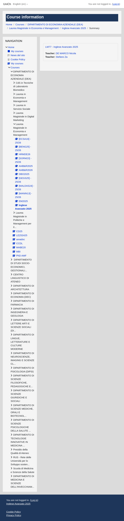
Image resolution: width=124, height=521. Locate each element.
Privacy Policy (13, 515)
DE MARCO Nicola (66, 53)
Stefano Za (61, 57)
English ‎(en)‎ (19, 4)
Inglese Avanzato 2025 (74, 28)
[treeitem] (19, 267)
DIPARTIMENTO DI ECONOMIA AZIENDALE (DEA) (55, 24)
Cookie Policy (13, 512)
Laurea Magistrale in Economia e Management (34, 28)
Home (9, 24)
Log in (116, 4)
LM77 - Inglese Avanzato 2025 (61, 46)
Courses (20, 24)
